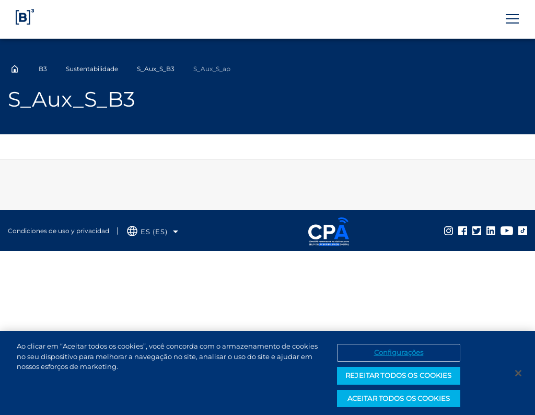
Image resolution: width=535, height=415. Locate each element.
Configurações (399, 354)
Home (14, 69)
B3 (43, 69)
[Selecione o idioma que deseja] (152, 232)
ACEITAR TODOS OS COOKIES (398, 400)
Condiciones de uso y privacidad (58, 231)
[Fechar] (518, 375)
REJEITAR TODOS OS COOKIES (398, 377)
